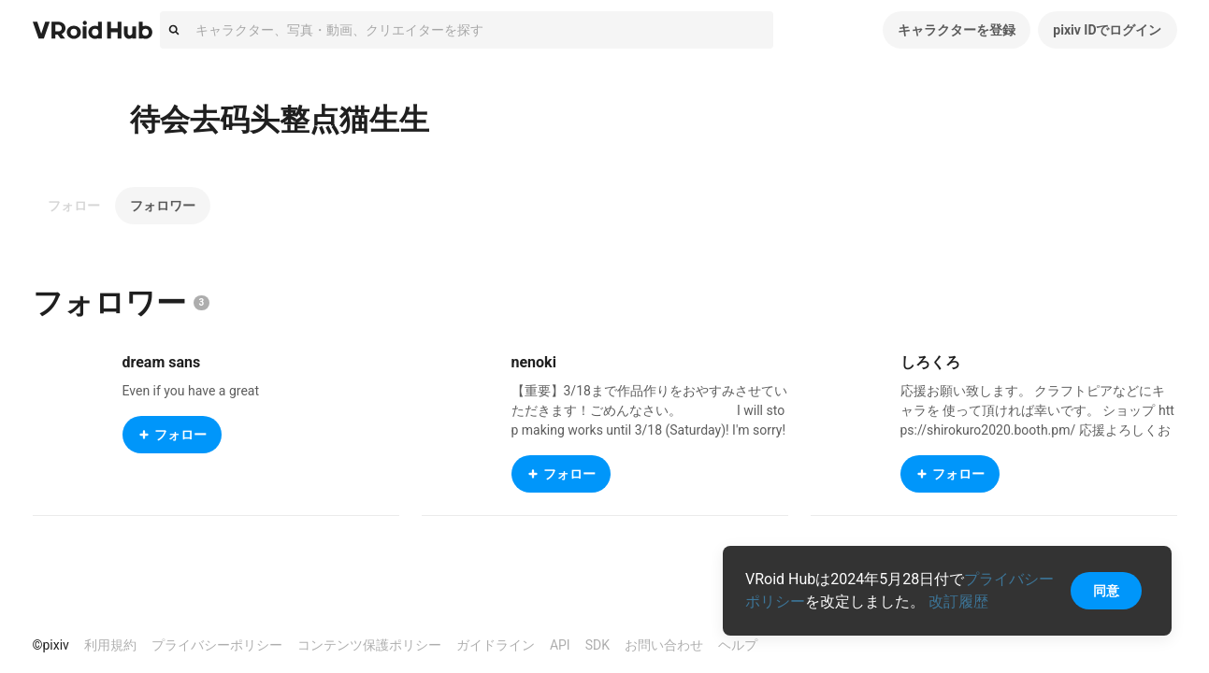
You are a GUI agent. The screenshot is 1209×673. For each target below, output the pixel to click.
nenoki (533, 362)
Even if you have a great (191, 390)
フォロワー (162, 205)
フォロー (74, 205)
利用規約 (110, 644)
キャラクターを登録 (956, 29)
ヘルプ (737, 644)
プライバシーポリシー (216, 644)
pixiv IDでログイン (1107, 29)
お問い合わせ (664, 644)
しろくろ (930, 362)
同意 (1106, 590)
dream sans (161, 362)
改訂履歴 (958, 601)
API (560, 644)
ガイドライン (495, 644)
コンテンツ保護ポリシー (369, 644)
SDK (597, 644)
